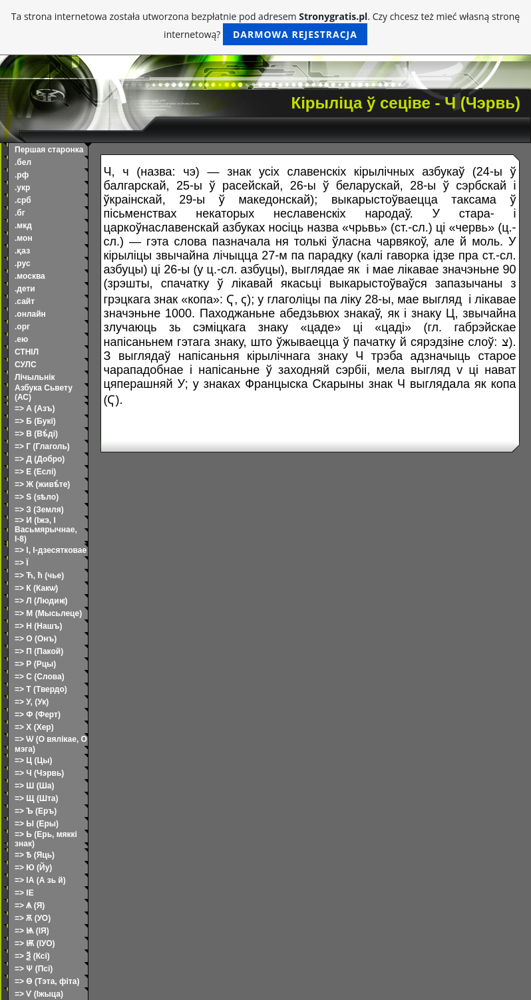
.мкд (23, 225)
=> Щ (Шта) (37, 798)
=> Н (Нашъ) (38, 626)
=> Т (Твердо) (41, 689)
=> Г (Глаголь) (42, 446)
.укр (22, 187)
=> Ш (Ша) (34, 785)
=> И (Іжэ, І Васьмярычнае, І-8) (46, 530)
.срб (23, 200)
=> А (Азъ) (35, 408)
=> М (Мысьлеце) (48, 613)
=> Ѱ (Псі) (34, 968)
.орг (22, 326)
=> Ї (22, 563)
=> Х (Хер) (34, 727)
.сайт (25, 301)
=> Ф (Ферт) (38, 714)
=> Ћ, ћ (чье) (39, 575)
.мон (24, 238)
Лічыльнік (35, 377)
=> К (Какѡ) (36, 588)
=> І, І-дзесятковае (51, 550)
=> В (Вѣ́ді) (36, 433)
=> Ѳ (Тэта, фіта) (47, 981)
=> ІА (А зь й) (40, 880)
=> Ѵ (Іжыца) (39, 994)
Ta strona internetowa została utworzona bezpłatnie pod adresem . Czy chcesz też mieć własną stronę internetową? (265, 27)
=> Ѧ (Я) (30, 905)
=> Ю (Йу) (33, 867)
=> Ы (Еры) (37, 823)
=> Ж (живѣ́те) (42, 484)
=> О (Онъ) (36, 638)
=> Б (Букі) (35, 421)
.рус (23, 263)
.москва (30, 276)
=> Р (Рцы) (35, 664)
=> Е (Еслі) (35, 471)
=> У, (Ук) (32, 702)
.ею (21, 339)
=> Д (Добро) (40, 459)
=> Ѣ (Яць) (35, 855)
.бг (20, 213)
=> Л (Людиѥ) (41, 600)
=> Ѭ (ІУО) (35, 943)
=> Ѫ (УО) (33, 918)
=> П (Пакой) (39, 651)
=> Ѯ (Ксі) (32, 956)
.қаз (22, 250)
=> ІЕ (24, 893)
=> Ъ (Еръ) (36, 811)
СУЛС (26, 364)
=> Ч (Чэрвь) (39, 773)
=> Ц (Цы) (33, 760)
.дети (25, 288)
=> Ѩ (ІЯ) (32, 930)
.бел (23, 162)
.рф (22, 175)
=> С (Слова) (40, 676)
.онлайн (30, 314)
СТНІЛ (27, 352)
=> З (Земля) (39, 509)
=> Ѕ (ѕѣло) (37, 497)
